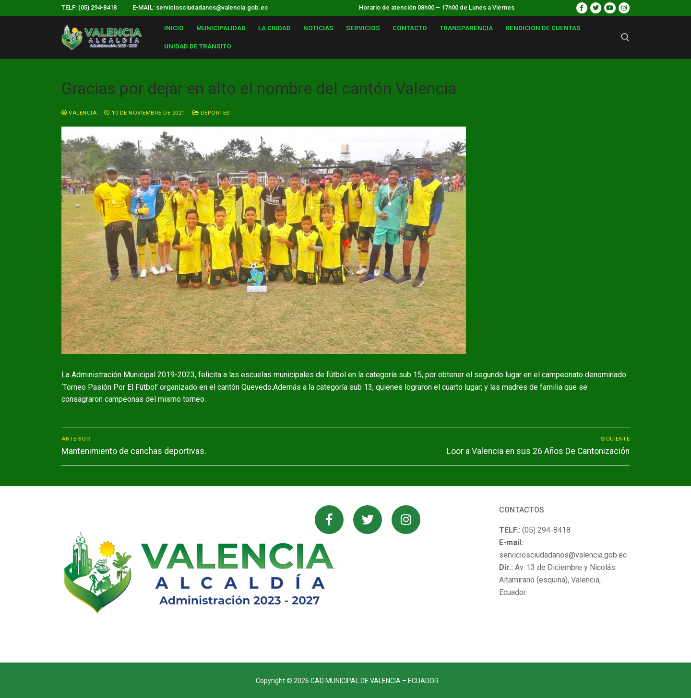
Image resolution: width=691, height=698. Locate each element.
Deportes (211, 112)
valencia (78, 112)
